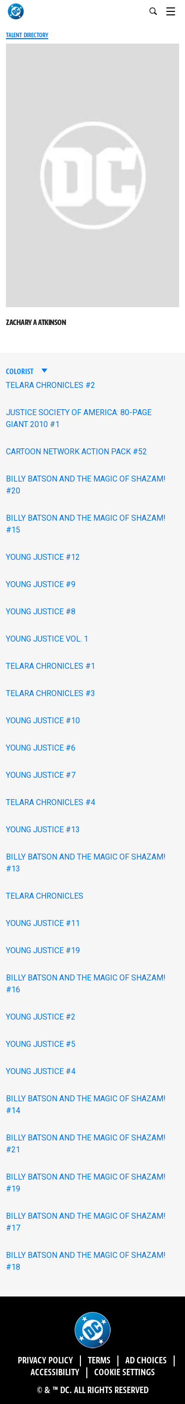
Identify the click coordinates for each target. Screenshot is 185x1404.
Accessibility (55, 1372)
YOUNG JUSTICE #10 (43, 720)
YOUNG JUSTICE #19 (43, 950)
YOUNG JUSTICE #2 (40, 1017)
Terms (99, 1360)
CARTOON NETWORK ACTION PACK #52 (76, 451)
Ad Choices (146, 1360)
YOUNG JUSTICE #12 (43, 557)
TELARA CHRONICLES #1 (50, 666)
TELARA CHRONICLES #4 (50, 802)
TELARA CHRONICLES (44, 896)
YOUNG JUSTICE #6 (40, 748)
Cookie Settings (124, 1372)
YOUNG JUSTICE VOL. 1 (47, 639)
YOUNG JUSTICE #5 (40, 1044)
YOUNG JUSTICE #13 (43, 829)
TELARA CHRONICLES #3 (50, 693)
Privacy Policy (45, 1360)
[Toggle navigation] (175, 10)
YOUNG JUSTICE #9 (40, 584)
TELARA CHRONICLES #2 (50, 385)
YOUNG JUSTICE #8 (40, 611)
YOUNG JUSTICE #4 (40, 1071)
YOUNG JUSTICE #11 (43, 923)
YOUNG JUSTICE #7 (40, 775)
